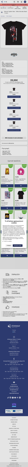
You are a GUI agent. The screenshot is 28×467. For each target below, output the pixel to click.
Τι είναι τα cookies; (8, 241)
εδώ (17, 238)
